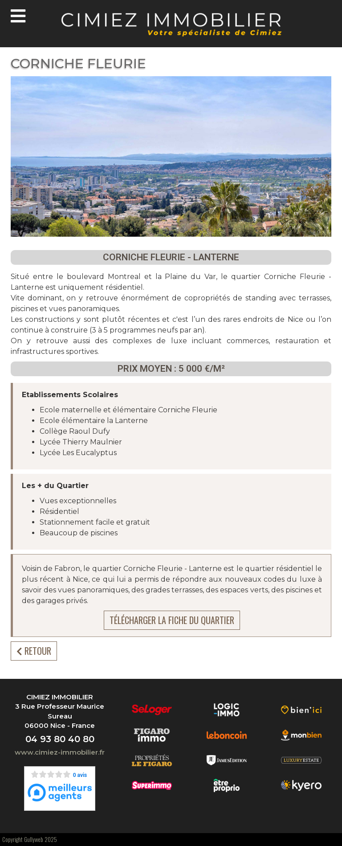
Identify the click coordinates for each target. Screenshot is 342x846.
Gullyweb (33, 839)
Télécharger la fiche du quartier (172, 620)
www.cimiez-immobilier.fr (60, 752)
